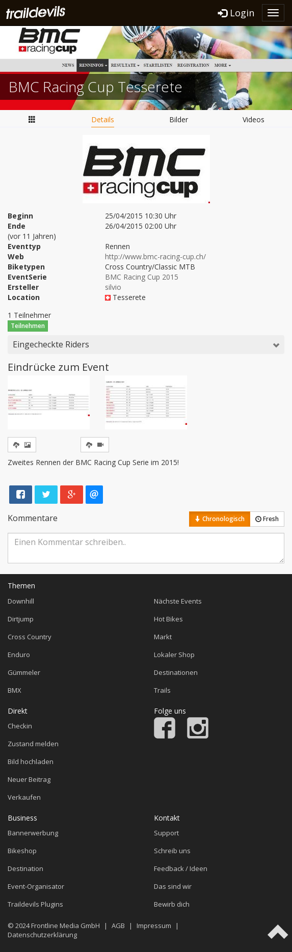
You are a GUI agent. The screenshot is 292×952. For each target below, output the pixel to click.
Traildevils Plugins (35, 904)
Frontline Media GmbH (65, 925)
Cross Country (29, 636)
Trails (162, 690)
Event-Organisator (36, 886)
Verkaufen (24, 797)
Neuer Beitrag (29, 779)
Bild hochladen (31, 761)
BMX (14, 690)
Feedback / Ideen (180, 868)
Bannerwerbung (33, 832)
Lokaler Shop (174, 654)
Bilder (178, 119)
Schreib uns (172, 850)
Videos (253, 119)
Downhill (21, 601)
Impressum (154, 925)
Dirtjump (21, 618)
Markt (163, 636)
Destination (25, 868)
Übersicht (32, 119)
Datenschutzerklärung (42, 934)
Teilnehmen (28, 325)
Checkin (20, 725)
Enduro (19, 654)
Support (166, 832)
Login (236, 13)
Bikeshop (22, 850)
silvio (113, 287)
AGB (118, 925)
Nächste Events (178, 601)
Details (102, 119)
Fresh (267, 518)
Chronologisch (220, 518)
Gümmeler (24, 672)
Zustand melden (33, 743)
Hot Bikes (168, 618)
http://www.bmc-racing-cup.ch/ (155, 256)
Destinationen (176, 672)
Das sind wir (173, 886)
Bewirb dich (172, 904)
